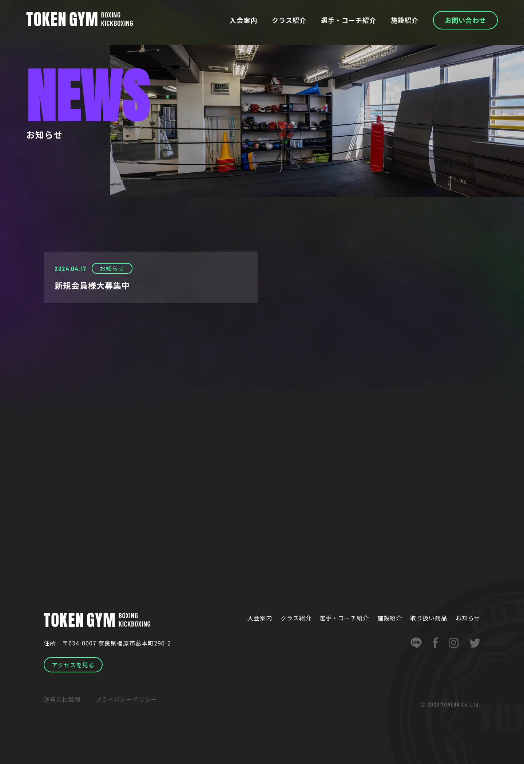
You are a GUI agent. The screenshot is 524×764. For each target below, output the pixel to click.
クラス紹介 (289, 20)
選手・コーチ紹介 (348, 20)
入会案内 (243, 20)
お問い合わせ (465, 20)
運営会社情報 (62, 699)
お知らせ (468, 617)
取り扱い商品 (428, 617)
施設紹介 (404, 20)
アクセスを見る (73, 664)
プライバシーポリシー (126, 699)
